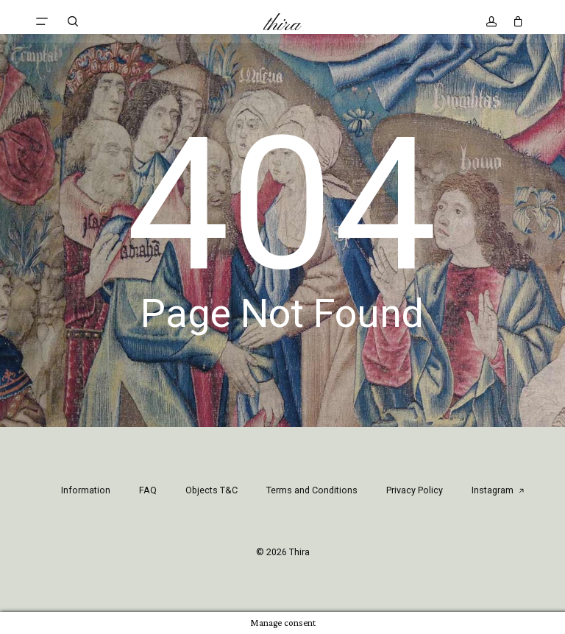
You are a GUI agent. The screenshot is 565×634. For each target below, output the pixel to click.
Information (85, 490)
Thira (282, 25)
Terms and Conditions (312, 490)
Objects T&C (211, 490)
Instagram (498, 490)
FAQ (148, 490)
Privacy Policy (414, 490)
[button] (42, 21)
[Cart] (514, 21)
